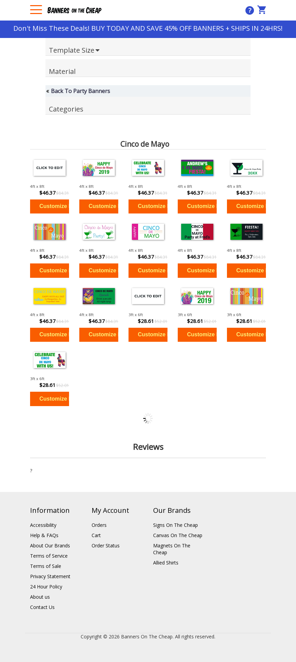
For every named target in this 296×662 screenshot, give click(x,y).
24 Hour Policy (46, 586)
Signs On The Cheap (175, 525)
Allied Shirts (165, 562)
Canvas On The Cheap (177, 535)
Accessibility (43, 525)
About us (40, 597)
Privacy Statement (50, 576)
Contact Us (42, 607)
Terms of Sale (45, 566)
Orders (99, 525)
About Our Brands (50, 545)
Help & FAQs (44, 535)
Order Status (106, 545)
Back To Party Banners (80, 91)
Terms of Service (49, 556)
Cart (96, 535)
